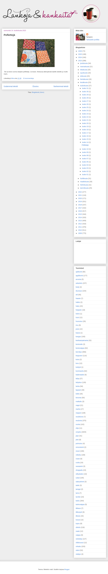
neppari (78, 413)
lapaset (78, 390)
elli (77, 295)
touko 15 (85, 139)
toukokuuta (84, 86)
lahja (77, 378)
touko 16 (85, 136)
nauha (78, 409)
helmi (78, 314)
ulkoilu (78, 527)
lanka (78, 386)
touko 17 (85, 133)
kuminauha (80, 371)
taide (77, 485)
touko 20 (85, 123)
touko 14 (85, 142)
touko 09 (85, 152)
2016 (80, 211)
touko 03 (85, 168)
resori (78, 451)
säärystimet (80, 482)
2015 (80, 214)
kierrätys (79, 352)
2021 (80, 195)
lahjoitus (79, 382)
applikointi (79, 276)
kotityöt (78, 367)
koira (77, 359)
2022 (80, 192)
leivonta (78, 398)
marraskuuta (85, 66)
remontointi (80, 447)
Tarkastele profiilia (92, 40)
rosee (78, 459)
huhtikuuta (84, 178)
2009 (80, 233)
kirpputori (79, 356)
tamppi (78, 489)
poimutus (79, 443)
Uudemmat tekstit (11, 86)
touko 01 (85, 174)
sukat (78, 478)
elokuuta (83, 76)
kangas (78, 336)
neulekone (79, 417)
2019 (80, 201)
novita (78, 424)
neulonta (79, 420)
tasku (78, 501)
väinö (78, 550)
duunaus (79, 291)
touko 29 (85, 95)
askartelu (79, 283)
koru (77, 363)
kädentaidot (80, 375)
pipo (77, 436)
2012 (80, 224)
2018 (80, 205)
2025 (80, 54)
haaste (78, 298)
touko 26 (85, 104)
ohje (77, 428)
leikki (77, 394)
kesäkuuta (84, 82)
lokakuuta (84, 70)
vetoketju (79, 539)
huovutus (79, 321)
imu (77, 325)
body (77, 287)
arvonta (78, 279)
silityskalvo (79, 474)
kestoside (79, 344)
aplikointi (79, 272)
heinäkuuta (84, 79)
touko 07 (85, 158)
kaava (78, 333)
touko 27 (85, 101)
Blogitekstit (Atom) (38, 92)
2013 (80, 221)
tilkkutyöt (79, 512)
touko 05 (85, 162)
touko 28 (85, 98)
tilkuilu (78, 516)
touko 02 (85, 171)
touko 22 (85, 117)
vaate (78, 531)
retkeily (78, 455)
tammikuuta (84, 188)
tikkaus (78, 508)
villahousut (79, 543)
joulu (77, 329)
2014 (80, 217)
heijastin (79, 310)
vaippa (78, 535)
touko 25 (85, 107)
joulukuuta (84, 63)
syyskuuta (84, 73)
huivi (77, 317)
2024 (80, 57)
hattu (77, 306)
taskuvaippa (80, 504)
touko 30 (85, 91)
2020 (80, 198)
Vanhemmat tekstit (60, 86)
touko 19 (85, 126)
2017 (80, 208)
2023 (80, 61)
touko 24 (85, 110)
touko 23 (85, 114)
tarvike (78, 497)
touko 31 (85, 88)
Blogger (66, 569)
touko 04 (85, 165)
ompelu (78, 432)
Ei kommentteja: (28, 78)
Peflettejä (9, 35)
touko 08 (85, 155)
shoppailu (79, 470)
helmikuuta (84, 185)
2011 (80, 227)
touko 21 (85, 120)
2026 (80, 51)
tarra (77, 493)
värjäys (78, 554)
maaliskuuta (84, 182)
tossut (78, 520)
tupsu (78, 523)
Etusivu (36, 86)
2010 (80, 230)
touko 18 (85, 130)
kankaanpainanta (82, 340)
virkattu (78, 546)
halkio (78, 302)
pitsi (77, 440)
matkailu (79, 401)
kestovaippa (80, 348)
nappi (78, 405)
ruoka (78, 462)
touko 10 (85, 149)
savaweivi (79, 466)
